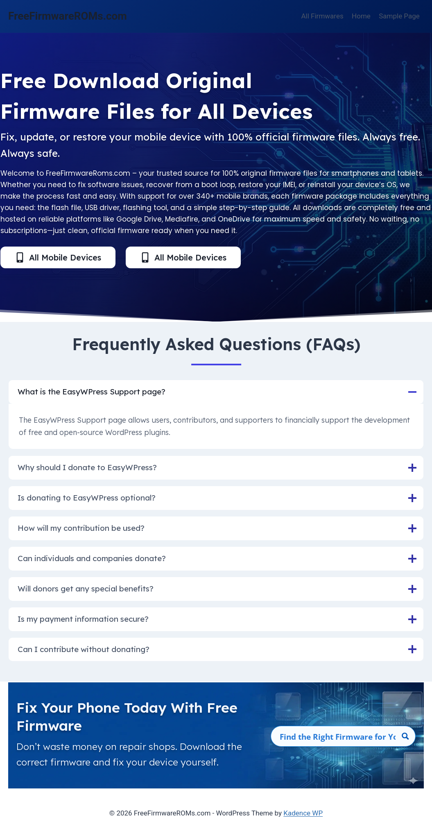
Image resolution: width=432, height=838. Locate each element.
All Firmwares (322, 16)
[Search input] (338, 736)
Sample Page (399, 16)
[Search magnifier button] (405, 737)
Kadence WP (303, 813)
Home (361, 16)
